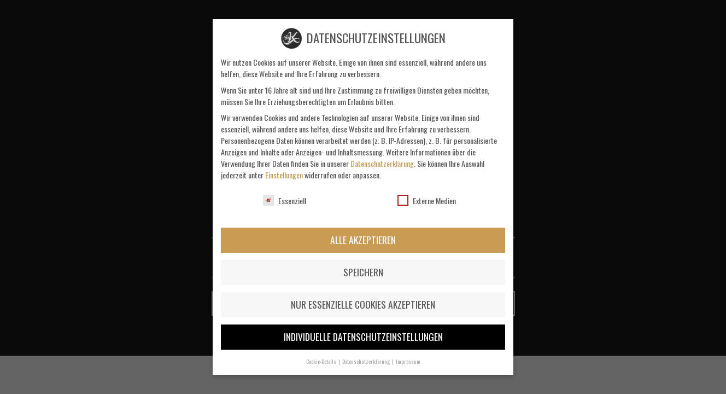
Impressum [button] (408, 361)
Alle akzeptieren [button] (363, 240)
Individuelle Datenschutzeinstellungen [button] (363, 336)
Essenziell (284, 200)
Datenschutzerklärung (382, 163)
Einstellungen (284, 175)
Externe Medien (426, 200)
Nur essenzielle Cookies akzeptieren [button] (363, 304)
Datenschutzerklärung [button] (366, 361)
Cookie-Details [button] (321, 361)
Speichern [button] (363, 272)
